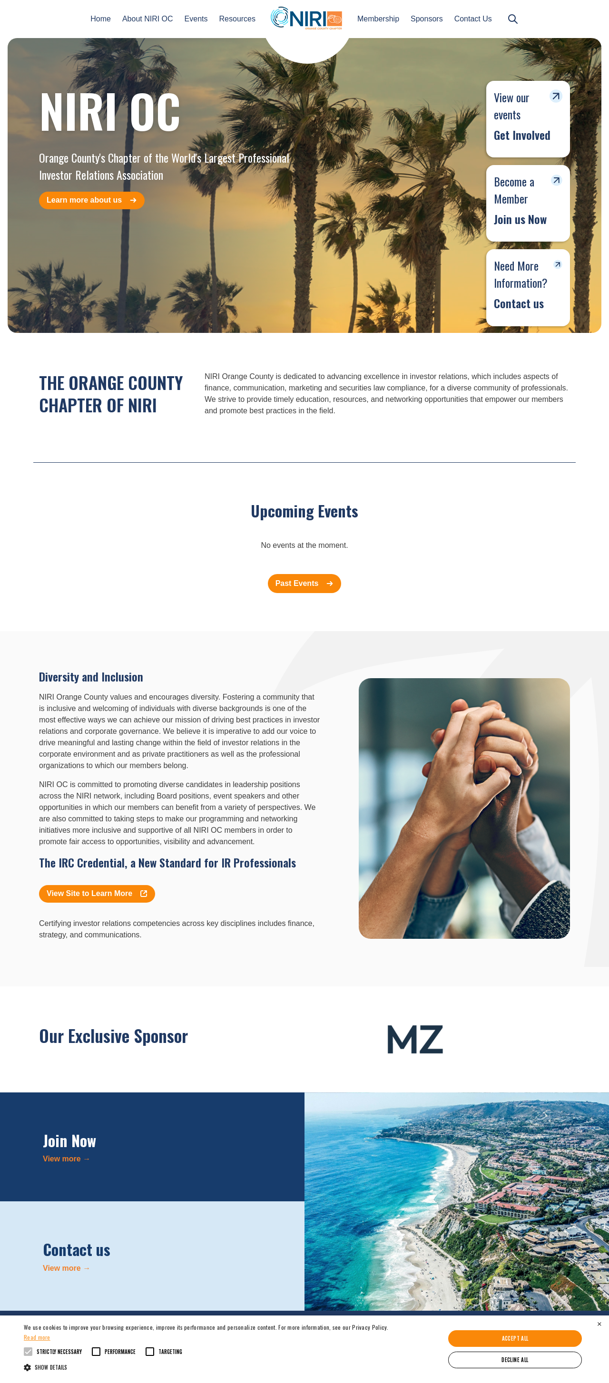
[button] (206, 1367)
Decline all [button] (514, 1360)
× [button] (599, 1323)
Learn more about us (92, 200)
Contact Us (473, 19)
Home (100, 19)
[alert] (304, 1349)
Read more (37, 1337)
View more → (66, 1159)
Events (196, 19)
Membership (378, 19)
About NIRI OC (147, 19)
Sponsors (427, 19)
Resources (237, 19)
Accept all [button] (515, 1338)
